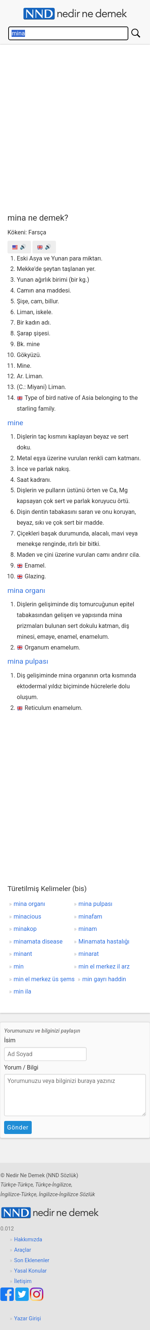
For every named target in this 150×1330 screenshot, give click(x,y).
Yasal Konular (30, 1271)
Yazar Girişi (27, 1318)
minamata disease (38, 941)
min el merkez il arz (103, 966)
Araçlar (22, 1250)
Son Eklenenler (31, 1260)
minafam (90, 916)
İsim (10, 1040)
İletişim (23, 1281)
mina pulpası (27, 661)
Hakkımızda (28, 1239)
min (19, 966)
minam (87, 928)
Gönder (18, 1127)
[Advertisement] (75, 127)
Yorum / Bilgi (21, 1067)
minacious (27, 916)
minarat (88, 953)
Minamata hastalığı (103, 941)
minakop (25, 928)
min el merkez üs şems (44, 979)
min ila (22, 991)
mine (15, 422)
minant (23, 953)
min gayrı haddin (104, 979)
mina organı (26, 590)
